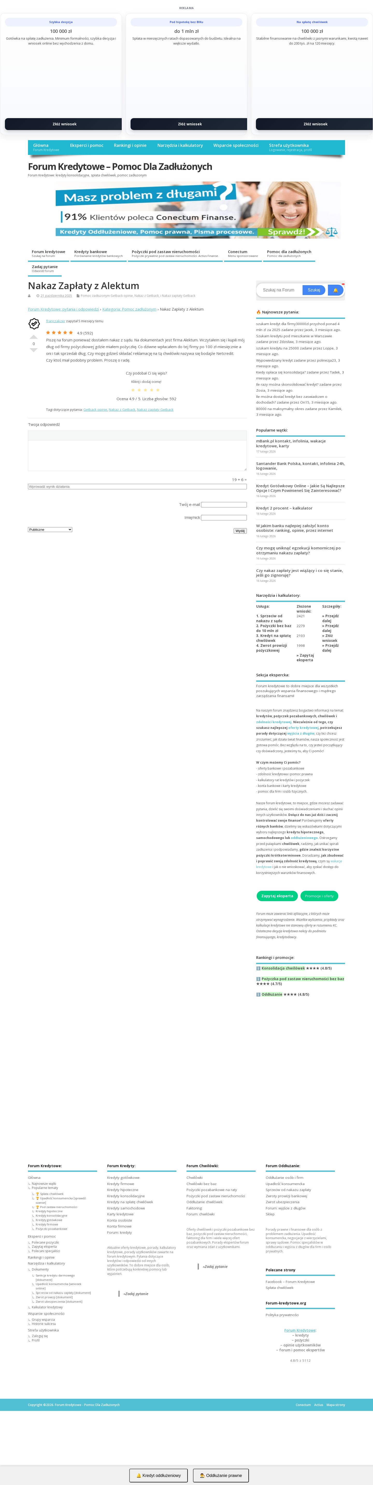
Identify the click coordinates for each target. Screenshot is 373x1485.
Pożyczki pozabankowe (51, 1229)
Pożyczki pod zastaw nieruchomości (175, 253)
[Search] (280, 290)
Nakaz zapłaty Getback (178, 295)
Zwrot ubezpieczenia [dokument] (59, 1301)
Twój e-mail (189, 504)
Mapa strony (336, 1405)
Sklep (270, 1214)
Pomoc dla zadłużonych (289, 253)
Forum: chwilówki (200, 1214)
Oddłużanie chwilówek (205, 1202)
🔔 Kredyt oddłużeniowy (158, 1475)
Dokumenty (40, 1269)
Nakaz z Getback (146, 295)
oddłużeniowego (304, 838)
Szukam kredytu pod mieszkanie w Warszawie (294, 336)
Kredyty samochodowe (126, 1208)
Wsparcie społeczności (236, 145)
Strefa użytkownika (290, 147)
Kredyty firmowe (47, 1224)
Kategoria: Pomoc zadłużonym (129, 309)
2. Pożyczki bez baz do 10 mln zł (273, 628)
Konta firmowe (119, 1226)
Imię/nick (192, 517)
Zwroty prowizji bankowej (286, 1196)
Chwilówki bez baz (202, 1183)
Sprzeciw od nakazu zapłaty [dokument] (63, 1293)
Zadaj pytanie (45, 268)
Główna (46, 147)
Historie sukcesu (44, 1324)
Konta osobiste (119, 1220)
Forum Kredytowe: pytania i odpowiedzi (63, 309)
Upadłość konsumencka (285, 1183)
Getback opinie (122, 295)
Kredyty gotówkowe (49, 1220)
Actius (318, 1405)
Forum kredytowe (48, 253)
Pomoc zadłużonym (95, 295)
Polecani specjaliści (46, 1251)
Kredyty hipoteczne (49, 1211)
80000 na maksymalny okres (280, 408)
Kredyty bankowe (98, 253)
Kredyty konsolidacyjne (51, 1215)
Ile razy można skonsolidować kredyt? (287, 384)
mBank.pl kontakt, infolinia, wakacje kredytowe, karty (291, 443)
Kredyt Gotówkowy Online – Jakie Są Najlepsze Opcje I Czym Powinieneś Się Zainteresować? (300, 488)
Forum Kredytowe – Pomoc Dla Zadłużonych (120, 166)
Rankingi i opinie (130, 145)
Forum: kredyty (119, 1232)
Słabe (34, 352)
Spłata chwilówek (279, 1287)
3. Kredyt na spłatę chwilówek (273, 638)
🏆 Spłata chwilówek (49, 1194)
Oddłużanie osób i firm (284, 1177)
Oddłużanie (272, 994)
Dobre (34, 335)
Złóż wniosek (65, 123)
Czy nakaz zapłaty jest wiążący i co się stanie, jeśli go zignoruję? (299, 573)
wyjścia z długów (300, 733)
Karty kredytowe (120, 1214)
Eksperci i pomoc (86, 145)
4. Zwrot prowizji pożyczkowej (271, 648)
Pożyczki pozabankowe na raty (212, 1189)
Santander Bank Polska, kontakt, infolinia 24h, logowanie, (300, 466)
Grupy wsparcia (43, 1319)
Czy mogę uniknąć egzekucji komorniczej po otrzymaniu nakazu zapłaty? (298, 550)
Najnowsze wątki (44, 1183)
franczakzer (55, 321)
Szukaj (314, 290)
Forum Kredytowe (299, 1330)
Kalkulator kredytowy (47, 1307)
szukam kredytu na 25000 (277, 348)
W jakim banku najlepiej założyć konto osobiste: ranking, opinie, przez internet (294, 528)
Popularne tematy (45, 1188)
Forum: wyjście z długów (285, 1208)
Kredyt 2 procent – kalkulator (284, 508)
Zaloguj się (40, 1336)
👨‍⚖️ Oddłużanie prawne (221, 1475)
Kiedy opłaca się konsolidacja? (281, 372)
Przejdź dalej (330, 618)
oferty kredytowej (303, 728)
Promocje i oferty (319, 896)
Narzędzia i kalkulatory (180, 145)
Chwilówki (195, 1177)
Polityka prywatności (282, 1314)
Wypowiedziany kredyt (274, 360)
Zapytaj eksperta (305, 658)
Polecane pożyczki (45, 1242)
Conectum (243, 253)
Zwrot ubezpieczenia (282, 1202)
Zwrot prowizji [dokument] (54, 1297)
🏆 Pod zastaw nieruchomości (56, 1207)
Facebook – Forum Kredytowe (290, 1281)
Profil (36, 1340)
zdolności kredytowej (273, 722)
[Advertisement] (300, 1062)
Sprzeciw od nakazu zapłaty (288, 1189)
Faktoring (194, 1208)
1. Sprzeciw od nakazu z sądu (269, 618)
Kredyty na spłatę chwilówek (130, 1202)
